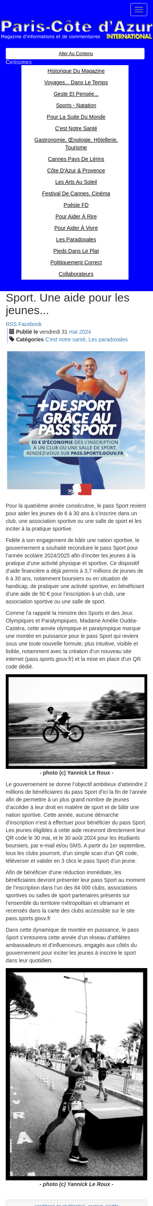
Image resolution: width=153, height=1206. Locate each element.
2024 (85, 332)
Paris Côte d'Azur (76, 29)
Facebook (30, 324)
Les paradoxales (108, 339)
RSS (11, 324)
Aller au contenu (76, 53)
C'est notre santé (65, 339)
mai (73, 332)
